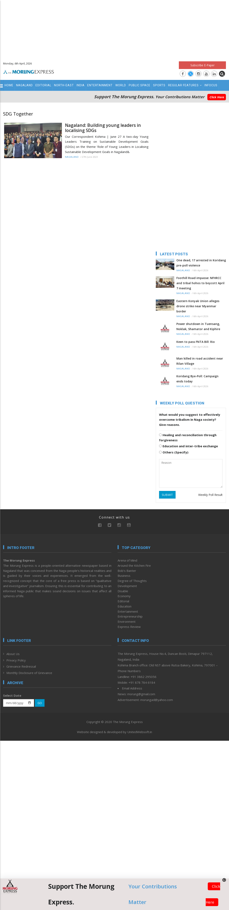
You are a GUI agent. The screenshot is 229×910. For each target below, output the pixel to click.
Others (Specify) (173, 452)
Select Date (12, 695)
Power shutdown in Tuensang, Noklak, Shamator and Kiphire (198, 326)
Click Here (216, 97)
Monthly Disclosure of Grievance (29, 673)
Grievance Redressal (21, 666)
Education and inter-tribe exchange (188, 446)
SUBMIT (167, 495)
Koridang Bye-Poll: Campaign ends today (197, 378)
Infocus (210, 85)
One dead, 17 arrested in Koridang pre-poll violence (201, 262)
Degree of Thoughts (132, 581)
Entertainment (100, 85)
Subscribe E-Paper (202, 65)
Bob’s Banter (127, 571)
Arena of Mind (127, 560)
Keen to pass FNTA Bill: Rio (195, 342)
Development (127, 586)
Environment (127, 621)
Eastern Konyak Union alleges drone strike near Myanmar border (197, 306)
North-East (64, 85)
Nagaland (24, 85)
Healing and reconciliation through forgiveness (187, 437)
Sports (159, 85)
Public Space (139, 85)
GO (40, 703)
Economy (124, 596)
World (120, 85)
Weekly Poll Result (210, 494)
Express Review (129, 627)
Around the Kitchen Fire (134, 565)
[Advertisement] (114, 29)
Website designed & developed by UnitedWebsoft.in (114, 732)
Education (124, 606)
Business (124, 576)
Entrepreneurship (130, 616)
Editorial (43, 85)
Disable (123, 591)
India (81, 85)
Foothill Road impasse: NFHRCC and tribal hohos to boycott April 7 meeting (200, 283)
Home (9, 85)
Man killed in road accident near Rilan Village (199, 361)
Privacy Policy (16, 660)
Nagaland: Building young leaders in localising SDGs (103, 128)
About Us (13, 654)
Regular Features (185, 85)
